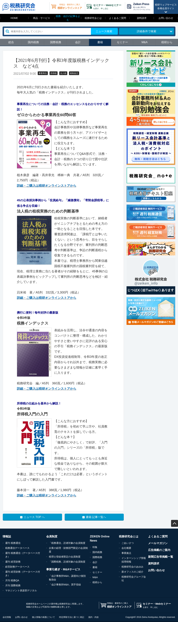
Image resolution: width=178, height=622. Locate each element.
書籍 (100, 42)
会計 (78, 42)
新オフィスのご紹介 (132, 571)
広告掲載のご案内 (159, 549)
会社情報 (7, 617)
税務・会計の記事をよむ (68, 18)
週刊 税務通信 (13, 543)
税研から (166, 42)
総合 (11, 42)
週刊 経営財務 (13, 561)
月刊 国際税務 (13, 585)
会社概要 (126, 548)
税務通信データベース (17, 548)
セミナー (122, 42)
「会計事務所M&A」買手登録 (65, 584)
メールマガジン (158, 543)
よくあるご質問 (117, 18)
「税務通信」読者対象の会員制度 (67, 543)
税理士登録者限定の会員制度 (64, 556)
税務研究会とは (93, 18)
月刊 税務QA (12, 580)
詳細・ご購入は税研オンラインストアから (46, 185)
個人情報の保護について (43, 617)
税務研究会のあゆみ (132, 566)
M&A (144, 42)
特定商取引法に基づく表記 (71, 617)
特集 (94, 547)
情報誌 (7, 536)
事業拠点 (126, 553)
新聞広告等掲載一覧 (160, 556)
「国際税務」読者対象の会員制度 (67, 561)
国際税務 (55, 42)
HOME (14, 18)
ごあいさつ (128, 543)
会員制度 (51, 536)
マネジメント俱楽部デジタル (21, 590)
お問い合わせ (166, 18)
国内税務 (33, 42)
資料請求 (142, 18)
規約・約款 (93, 617)
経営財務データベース (17, 566)
